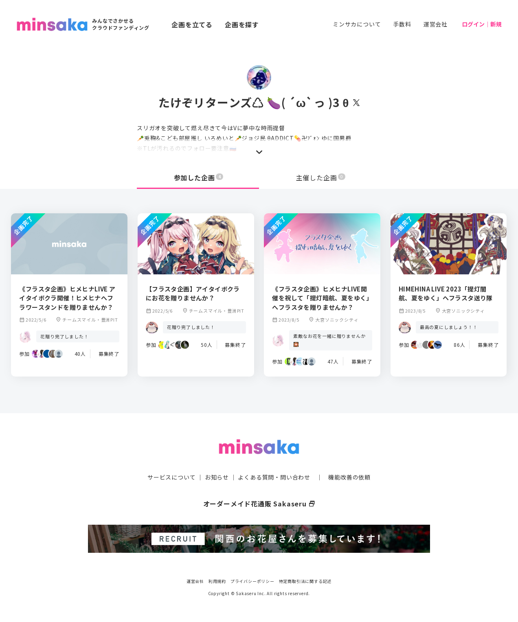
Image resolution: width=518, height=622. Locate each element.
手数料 (402, 24)
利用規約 (217, 581)
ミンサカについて (357, 24)
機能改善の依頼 (349, 477)
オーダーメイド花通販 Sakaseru (259, 503)
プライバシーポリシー (252, 581)
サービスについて (171, 477)
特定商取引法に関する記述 (305, 581)
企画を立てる (192, 24)
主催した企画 (321, 177)
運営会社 (436, 24)
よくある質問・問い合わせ (274, 477)
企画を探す (242, 24)
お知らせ (217, 477)
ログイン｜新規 (482, 24)
